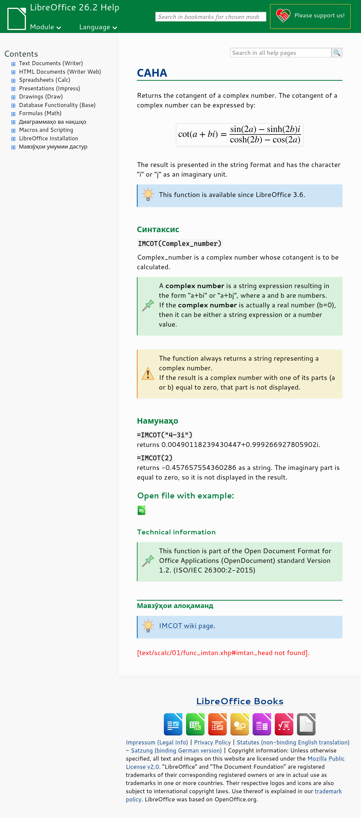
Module (42, 26)
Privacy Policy (212, 742)
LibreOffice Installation (48, 138)
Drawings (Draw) (41, 96)
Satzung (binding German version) (176, 750)
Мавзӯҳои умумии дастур (53, 146)
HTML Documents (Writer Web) (60, 72)
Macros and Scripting (46, 130)
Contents (21, 53)
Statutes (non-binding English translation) (293, 742)
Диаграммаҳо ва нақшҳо (52, 122)
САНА (152, 72)
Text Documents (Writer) (51, 63)
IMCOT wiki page (186, 625)
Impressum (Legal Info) (157, 742)
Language (94, 26)
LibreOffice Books (240, 700)
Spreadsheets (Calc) (44, 80)
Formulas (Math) (40, 113)
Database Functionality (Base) (57, 105)
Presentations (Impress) (49, 88)
